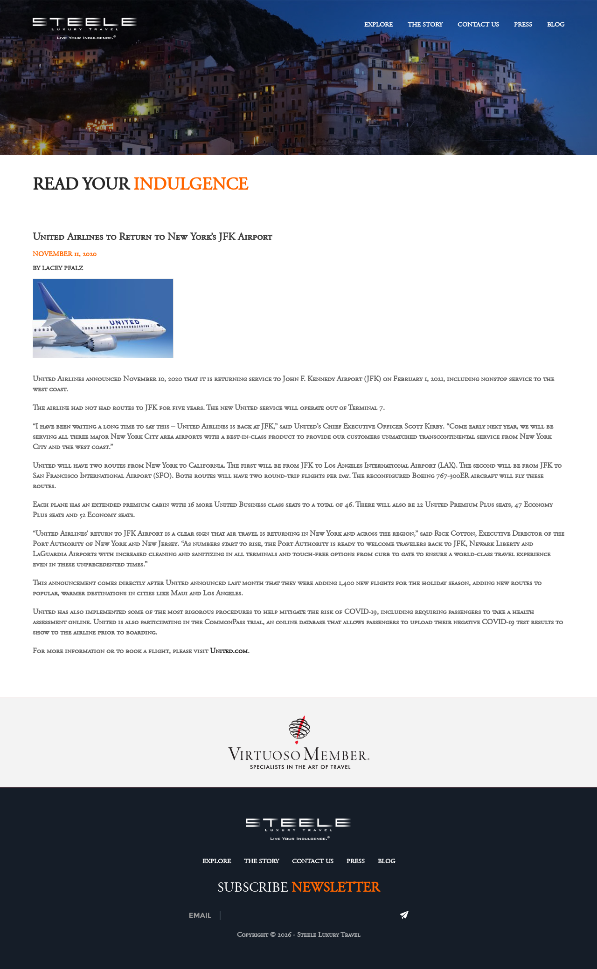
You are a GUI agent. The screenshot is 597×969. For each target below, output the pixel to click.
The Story (425, 24)
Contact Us (478, 24)
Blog (555, 24)
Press (523, 24)
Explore (378, 24)
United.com (229, 651)
